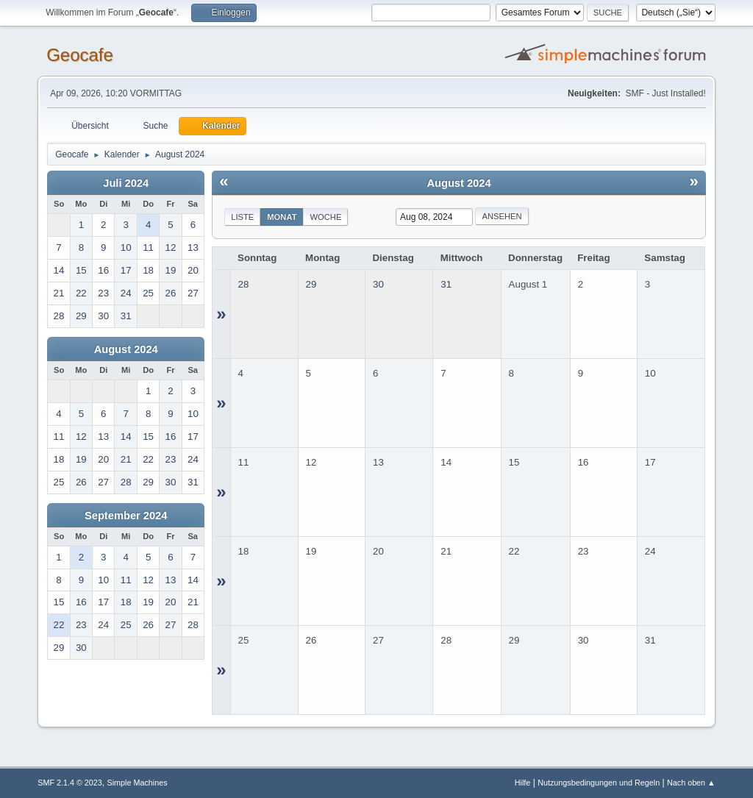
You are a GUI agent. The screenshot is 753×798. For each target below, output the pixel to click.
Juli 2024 (126, 183)
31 (446, 284)
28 (243, 284)
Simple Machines (137, 782)
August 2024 (126, 349)
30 (378, 284)
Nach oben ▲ (691, 782)
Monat (281, 217)
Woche (325, 217)
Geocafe (79, 55)
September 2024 (126, 515)
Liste (242, 217)
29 (311, 284)
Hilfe (523, 782)
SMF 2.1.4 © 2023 (70, 782)
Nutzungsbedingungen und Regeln (599, 782)
